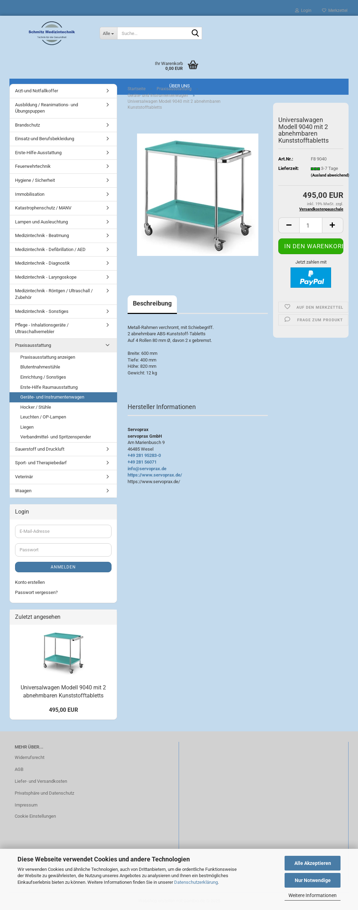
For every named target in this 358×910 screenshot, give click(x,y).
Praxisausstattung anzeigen (47, 357)
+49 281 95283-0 (144, 455)
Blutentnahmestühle (40, 367)
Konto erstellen (30, 582)
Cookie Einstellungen (35, 816)
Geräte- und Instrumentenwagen (52, 397)
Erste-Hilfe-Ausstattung (38, 152)
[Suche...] (108, 33)
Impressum (26, 805)
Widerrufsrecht (29, 757)
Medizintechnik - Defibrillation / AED (50, 249)
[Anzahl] (310, 225)
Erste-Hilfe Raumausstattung (49, 387)
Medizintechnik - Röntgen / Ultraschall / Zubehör (54, 294)
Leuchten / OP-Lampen (43, 417)
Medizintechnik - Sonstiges (42, 311)
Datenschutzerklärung (196, 882)
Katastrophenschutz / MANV (43, 207)
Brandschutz (27, 125)
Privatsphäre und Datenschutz (44, 793)
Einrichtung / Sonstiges (43, 377)
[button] (288, 225)
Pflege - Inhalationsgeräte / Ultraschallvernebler (42, 328)
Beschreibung (152, 303)
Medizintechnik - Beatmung (42, 235)
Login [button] (303, 10)
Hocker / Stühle (35, 407)
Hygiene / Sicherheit (35, 180)
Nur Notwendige (313, 880)
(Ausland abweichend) (330, 175)
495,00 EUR (63, 710)
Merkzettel (335, 10)
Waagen (23, 490)
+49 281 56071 (142, 462)
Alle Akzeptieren (312, 863)
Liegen (27, 427)
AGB (19, 769)
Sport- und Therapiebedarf (41, 462)
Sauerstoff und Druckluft (39, 449)
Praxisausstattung (33, 345)
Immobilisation (29, 194)
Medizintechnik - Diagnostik (42, 263)
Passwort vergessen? (36, 592)
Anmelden (63, 567)
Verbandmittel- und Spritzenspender (55, 436)
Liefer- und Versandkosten (41, 781)
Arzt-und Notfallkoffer (36, 90)
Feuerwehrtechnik (33, 166)
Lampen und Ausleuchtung (41, 221)
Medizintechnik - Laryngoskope (46, 277)
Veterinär (24, 476)
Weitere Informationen (312, 895)
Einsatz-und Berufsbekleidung (44, 138)
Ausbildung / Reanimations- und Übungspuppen (46, 108)
